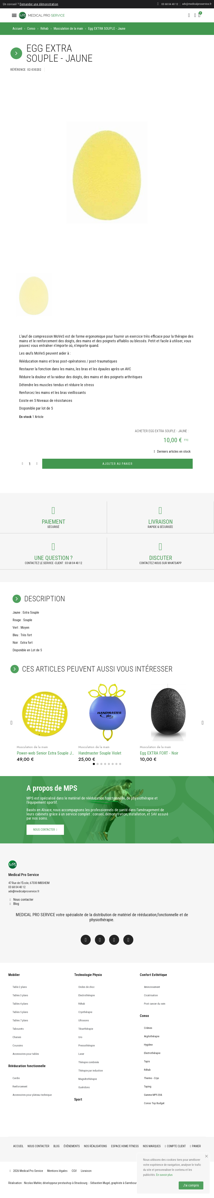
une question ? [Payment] (53, 557)
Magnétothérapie (87, 1078)
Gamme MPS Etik (153, 1094)
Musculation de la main (68, 29)
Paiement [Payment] (53, 522)
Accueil (17, 29)
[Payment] (53, 511)
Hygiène (148, 1044)
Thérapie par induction (90, 1070)
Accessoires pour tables (26, 1053)
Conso (31, 29)
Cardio (16, 1077)
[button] (188, 15)
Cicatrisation (151, 994)
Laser (81, 1053)
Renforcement (20, 1086)
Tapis (147, 1061)
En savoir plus (164, 1175)
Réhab (44, 29)
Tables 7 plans (20, 1020)
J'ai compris (191, 1185)
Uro (80, 1036)
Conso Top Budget (154, 1102)
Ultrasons (83, 1020)
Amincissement (152, 986)
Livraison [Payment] (160, 522)
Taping (147, 1086)
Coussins (18, 1045)
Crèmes (148, 1027)
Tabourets (18, 1028)
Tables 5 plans (20, 1011)
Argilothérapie (151, 1035)
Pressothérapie (86, 1045)
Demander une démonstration (39, 4)
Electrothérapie (86, 994)
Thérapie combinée (88, 1061)
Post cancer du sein (154, 1003)
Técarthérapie (85, 1028)
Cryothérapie (85, 1011)
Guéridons (84, 1086)
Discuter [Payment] (160, 557)
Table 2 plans (20, 986)
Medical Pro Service (23, 874)
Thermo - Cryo (151, 1077)
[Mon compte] (195, 15)
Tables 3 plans (20, 994)
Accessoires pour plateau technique (32, 1094)
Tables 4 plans (20, 1003)
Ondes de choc (86, 986)
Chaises (17, 1036)
